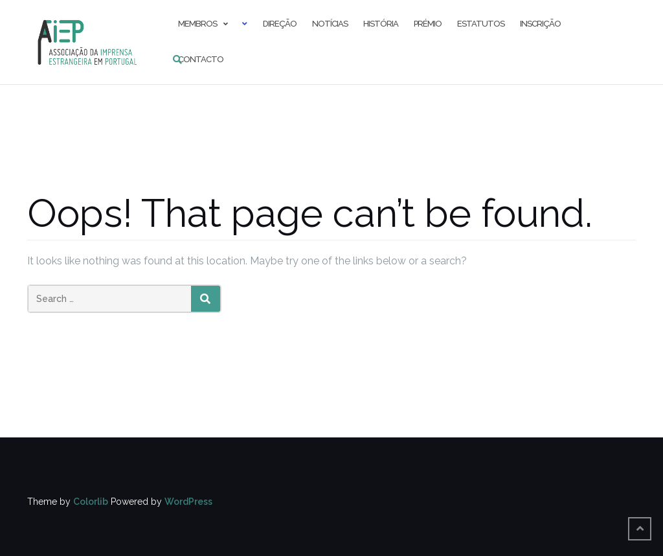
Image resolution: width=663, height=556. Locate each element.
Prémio (428, 24)
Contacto (200, 59)
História (380, 24)
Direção (280, 24)
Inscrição (540, 24)
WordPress (188, 501)
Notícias (330, 24)
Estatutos (480, 24)
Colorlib (90, 501)
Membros (197, 24)
